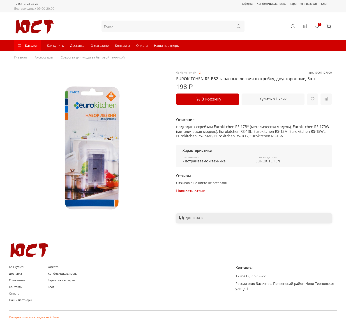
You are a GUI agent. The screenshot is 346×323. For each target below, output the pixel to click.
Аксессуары (44, 57)
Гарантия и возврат (303, 4)
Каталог (28, 45)
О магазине (100, 45)
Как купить (55, 45)
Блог (324, 4)
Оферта (247, 4)
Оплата (142, 45)
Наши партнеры (167, 45)
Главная (20, 57)
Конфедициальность (271, 4)
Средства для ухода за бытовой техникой (93, 57)
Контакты (122, 45)
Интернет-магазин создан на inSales (34, 317)
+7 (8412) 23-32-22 (26, 4)
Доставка (77, 45)
